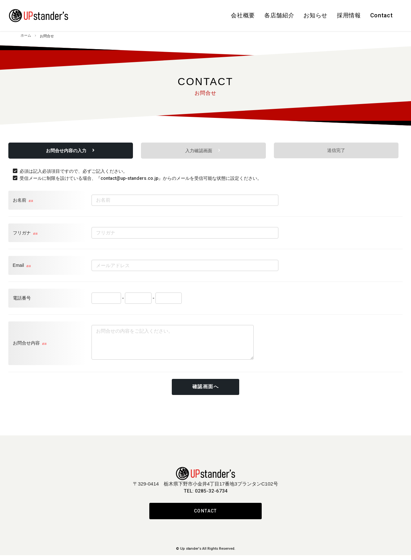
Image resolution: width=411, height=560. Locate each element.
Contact (377, 14)
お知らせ (294, 14)
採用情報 (335, 14)
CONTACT (205, 515)
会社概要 (207, 14)
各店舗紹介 (251, 14)
